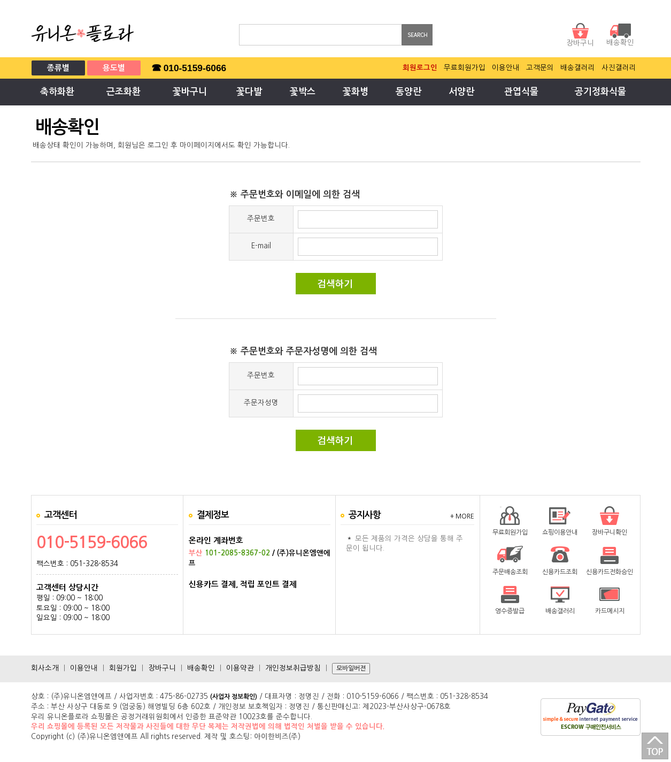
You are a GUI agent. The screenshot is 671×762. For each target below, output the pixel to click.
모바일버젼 (351, 668)
